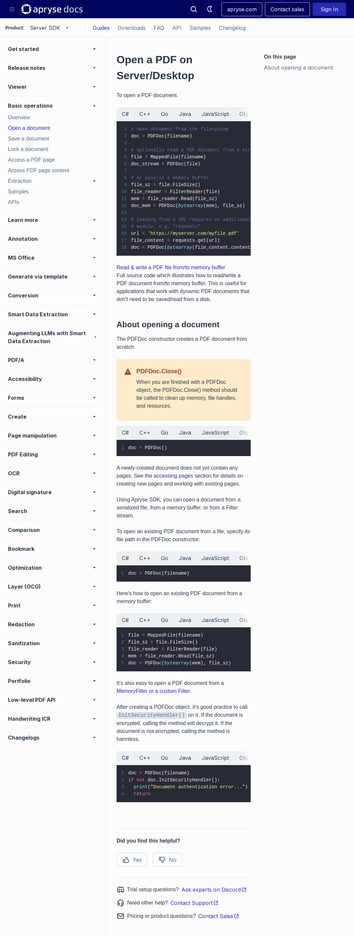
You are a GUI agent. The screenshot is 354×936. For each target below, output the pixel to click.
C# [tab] (125, 114)
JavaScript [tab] (215, 114)
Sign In (329, 9)
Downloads (132, 28)
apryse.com (242, 9)
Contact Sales (218, 916)
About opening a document (298, 67)
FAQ (159, 28)
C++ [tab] (144, 114)
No (167, 860)
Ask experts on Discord (214, 889)
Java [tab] (185, 114)
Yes (132, 860)
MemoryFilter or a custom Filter (153, 691)
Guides (101, 28)
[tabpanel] (184, 188)
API (176, 28)
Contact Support (195, 903)
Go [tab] (164, 114)
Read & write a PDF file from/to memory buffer (171, 267)
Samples (200, 28)
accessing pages (173, 476)
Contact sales (287, 9)
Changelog (232, 28)
